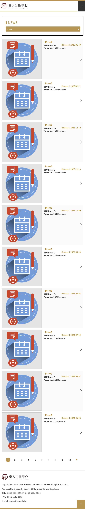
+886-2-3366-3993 (14, 493)
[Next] (77, 460)
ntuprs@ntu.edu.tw (18, 501)
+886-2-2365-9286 (32, 493)
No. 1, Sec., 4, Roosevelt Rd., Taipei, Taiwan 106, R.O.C (34, 488)
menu (9, 29)
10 (70, 459)
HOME (14, 6)
